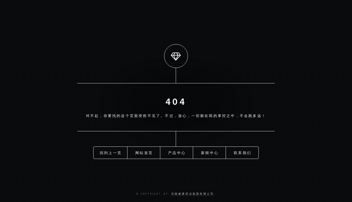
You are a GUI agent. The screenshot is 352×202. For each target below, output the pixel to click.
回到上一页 (111, 152)
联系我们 (242, 152)
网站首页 (144, 152)
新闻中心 (210, 152)
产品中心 (177, 152)
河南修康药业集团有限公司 (192, 194)
